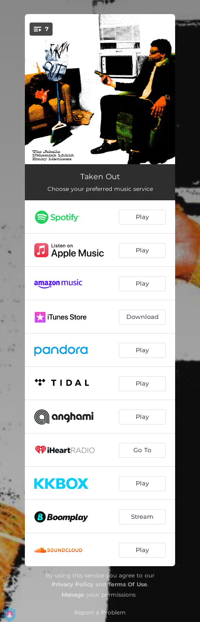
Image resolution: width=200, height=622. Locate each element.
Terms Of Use (127, 584)
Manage (73, 594)
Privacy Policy (72, 584)
